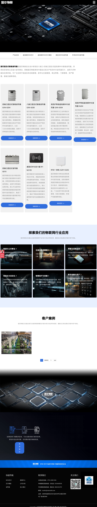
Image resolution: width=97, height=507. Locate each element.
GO (55, 360)
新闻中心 (22, 480)
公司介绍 (22, 483)
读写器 (8, 487)
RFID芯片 (9, 480)
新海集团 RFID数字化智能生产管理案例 (14, 350)
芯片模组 (8, 483)
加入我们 (22, 487)
